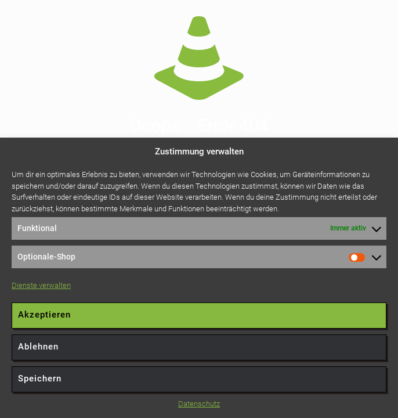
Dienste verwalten (41, 285)
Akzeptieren (44, 314)
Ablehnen (38, 346)
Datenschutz (199, 403)
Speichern (39, 378)
